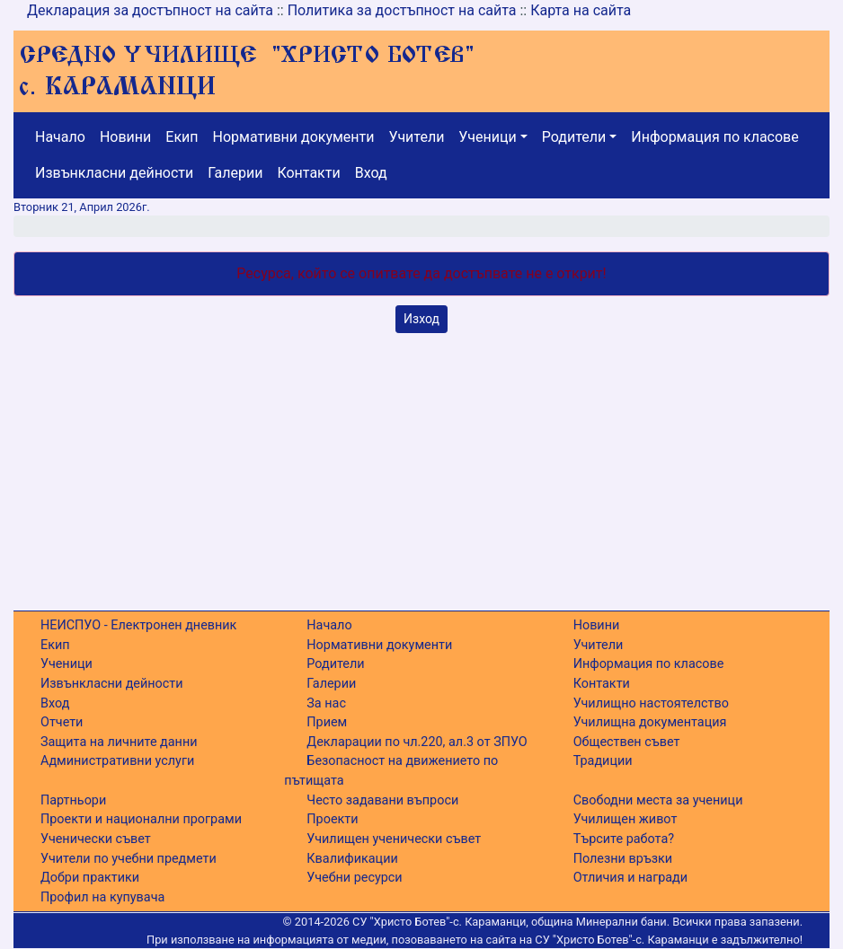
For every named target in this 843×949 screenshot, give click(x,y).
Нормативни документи (294, 136)
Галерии (235, 172)
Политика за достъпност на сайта (402, 10)
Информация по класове (714, 136)
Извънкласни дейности (114, 172)
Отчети (61, 722)
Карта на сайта (580, 10)
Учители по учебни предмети (128, 858)
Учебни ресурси (354, 877)
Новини (125, 136)
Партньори (73, 800)
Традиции (603, 761)
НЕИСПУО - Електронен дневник (138, 625)
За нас (326, 703)
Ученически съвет (95, 839)
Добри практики (89, 877)
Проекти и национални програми (141, 819)
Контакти (308, 172)
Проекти (332, 819)
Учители (417, 136)
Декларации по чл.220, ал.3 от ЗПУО (416, 742)
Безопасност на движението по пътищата (391, 770)
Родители (574, 136)
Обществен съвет (626, 742)
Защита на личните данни (119, 742)
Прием (326, 722)
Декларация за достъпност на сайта (150, 10)
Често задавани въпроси (382, 800)
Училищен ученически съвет (393, 839)
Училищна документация (650, 722)
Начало (60, 136)
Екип (181, 136)
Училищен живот (625, 819)
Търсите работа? (623, 839)
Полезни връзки (622, 858)
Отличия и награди (630, 877)
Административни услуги (117, 761)
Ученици (487, 136)
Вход (371, 172)
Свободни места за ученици (658, 800)
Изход (421, 319)
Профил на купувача (102, 897)
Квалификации (351, 858)
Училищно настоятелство (651, 703)
